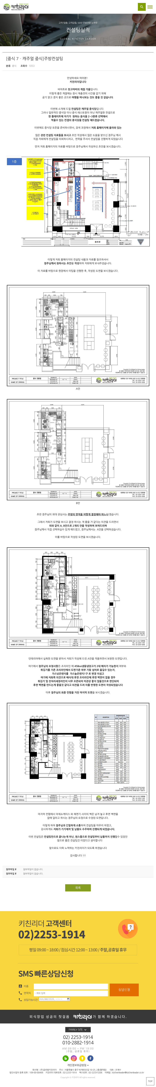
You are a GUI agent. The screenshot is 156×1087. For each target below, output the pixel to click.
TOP (150, 1081)
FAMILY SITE (78, 1030)
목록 (78, 887)
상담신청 (124, 989)
